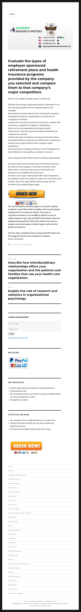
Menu (12, 14)
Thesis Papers (12, 585)
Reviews (11, 572)
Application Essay (14, 483)
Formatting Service (14, 530)
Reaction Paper (13, 555)
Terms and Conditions (15, 593)
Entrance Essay (13, 521)
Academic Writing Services (17, 475)
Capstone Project (14, 492)
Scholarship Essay (14, 576)
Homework (12, 538)
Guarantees (12, 534)
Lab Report (12, 542)
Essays (10, 526)
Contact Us (12, 500)
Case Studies (12, 496)
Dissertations (12, 517)
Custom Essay (16, 244)
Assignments (12, 487)
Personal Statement (15, 551)
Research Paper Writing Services (19, 564)
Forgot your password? (18, 338)
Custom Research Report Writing (19, 513)
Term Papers (12, 580)
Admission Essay (13, 479)
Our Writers (12, 547)
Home (10, 466)
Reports (11, 559)
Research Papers (14, 568)
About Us (11, 471)
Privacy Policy (13, 589)
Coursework (12, 504)
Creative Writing (13, 509)
